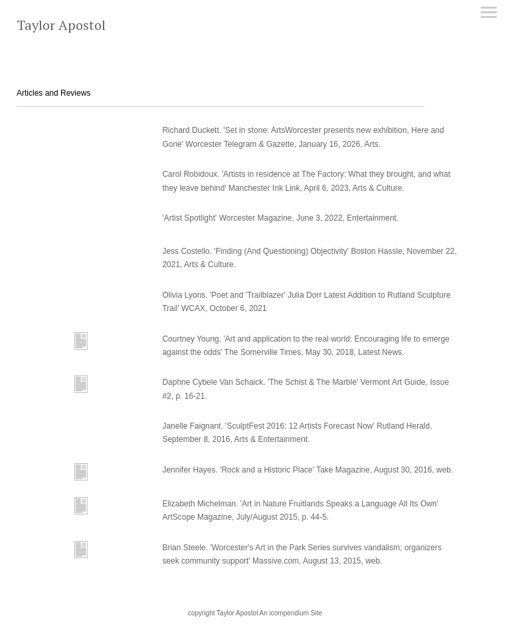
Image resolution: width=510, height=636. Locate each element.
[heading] (61, 27)
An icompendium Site (291, 613)
